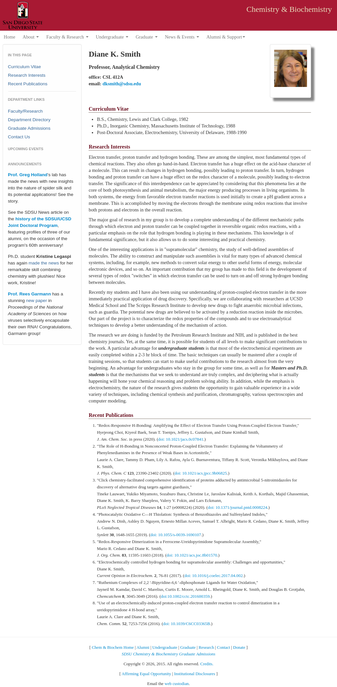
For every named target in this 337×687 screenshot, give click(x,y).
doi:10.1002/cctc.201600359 (185, 596)
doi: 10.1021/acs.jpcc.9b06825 (200, 473)
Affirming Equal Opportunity (146, 674)
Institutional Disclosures (194, 674)
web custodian (177, 683)
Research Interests (26, 75)
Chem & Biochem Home (113, 647)
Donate (239, 647)
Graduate (146, 37)
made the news (44, 263)
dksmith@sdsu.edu (121, 83)
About (31, 37)
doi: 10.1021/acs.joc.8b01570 (192, 555)
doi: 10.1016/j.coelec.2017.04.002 (213, 575)
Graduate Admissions (29, 128)
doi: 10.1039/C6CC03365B (186, 623)
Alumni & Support (225, 37)
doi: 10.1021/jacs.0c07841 (180, 439)
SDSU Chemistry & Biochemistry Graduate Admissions (168, 654)
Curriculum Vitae (24, 66)
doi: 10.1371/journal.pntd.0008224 (237, 507)
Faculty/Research (25, 111)
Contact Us (19, 136)
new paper (36, 300)
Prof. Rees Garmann (29, 293)
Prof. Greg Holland (27, 174)
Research (206, 647)
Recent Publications (27, 83)
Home (9, 37)
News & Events (182, 37)
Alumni (143, 647)
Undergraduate (112, 37)
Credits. (206, 664)
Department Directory (29, 119)
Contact (223, 647)
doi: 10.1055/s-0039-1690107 (175, 534)
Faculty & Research (67, 37)
